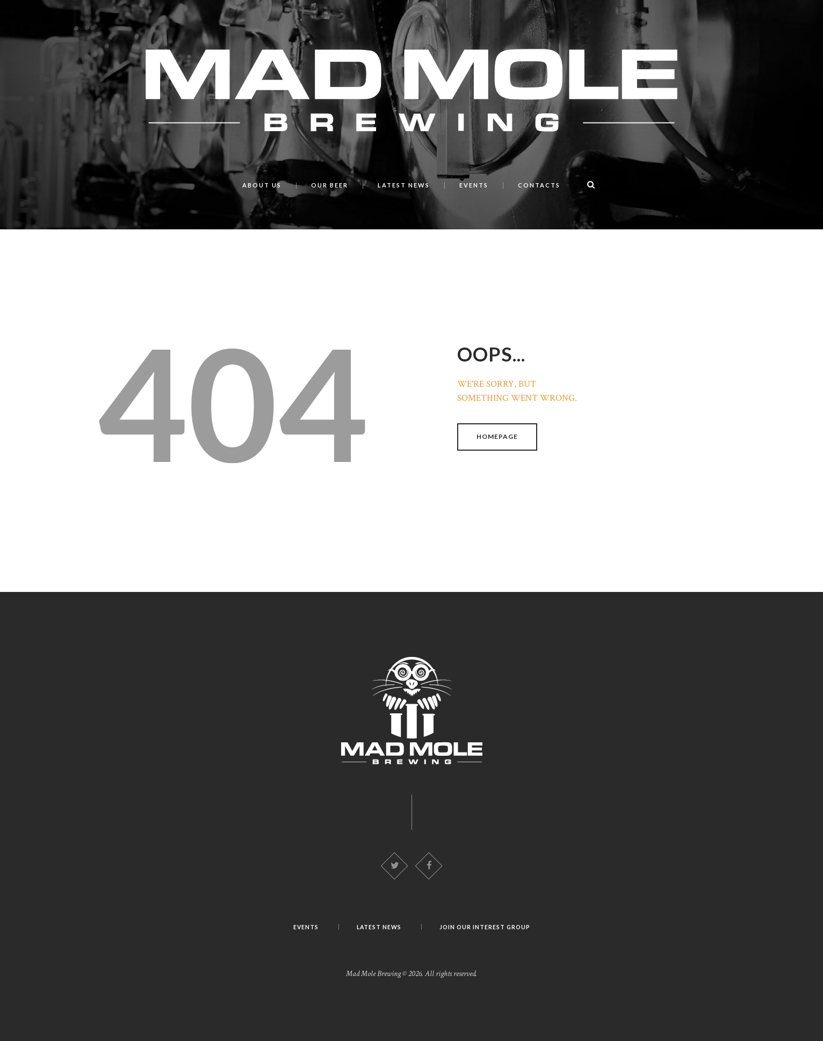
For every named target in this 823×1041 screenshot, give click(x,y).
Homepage (498, 436)
